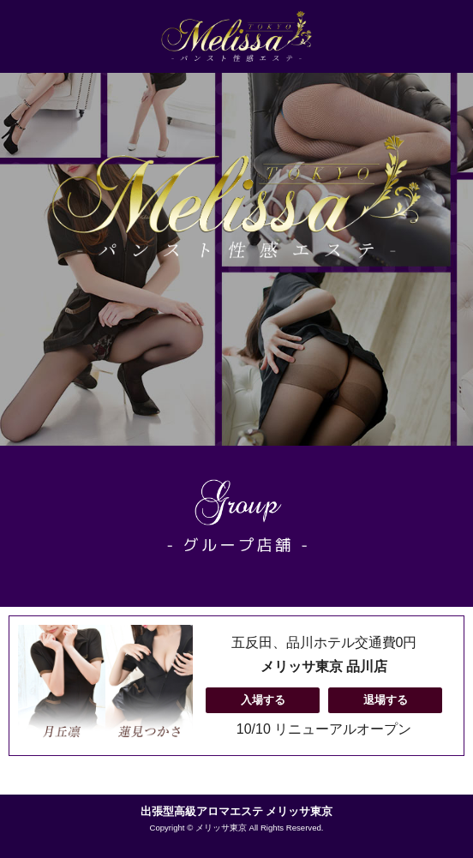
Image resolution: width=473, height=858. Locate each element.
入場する (263, 699)
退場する (385, 699)
